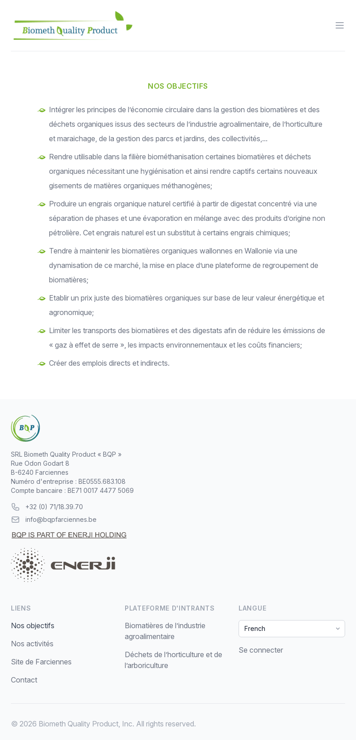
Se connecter (261, 649)
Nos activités (32, 643)
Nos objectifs (32, 625)
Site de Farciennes (41, 661)
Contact (24, 679)
